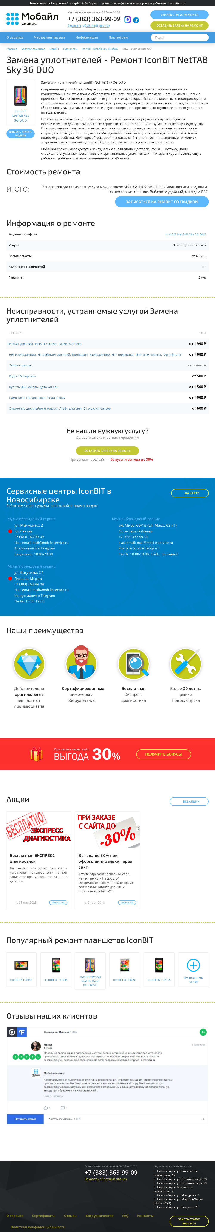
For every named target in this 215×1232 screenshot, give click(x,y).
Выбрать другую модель (20, 133)
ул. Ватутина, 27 (28, 572)
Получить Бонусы (163, 754)
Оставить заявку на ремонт (107, 450)
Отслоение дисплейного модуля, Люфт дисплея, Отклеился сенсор (60, 408)
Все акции (187, 801)
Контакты (145, 1215)
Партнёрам (118, 37)
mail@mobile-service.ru (50, 542)
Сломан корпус (20, 365)
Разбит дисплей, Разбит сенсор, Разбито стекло (45, 344)
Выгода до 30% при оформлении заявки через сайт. (105, 861)
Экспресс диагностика (133, 694)
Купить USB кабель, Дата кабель (33, 387)
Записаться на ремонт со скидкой (162, 201)
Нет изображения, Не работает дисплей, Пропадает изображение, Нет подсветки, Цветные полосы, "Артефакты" (96, 354)
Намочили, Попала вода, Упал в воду (37, 398)
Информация (87, 37)
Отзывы (70, 1215)
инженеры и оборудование (83, 694)
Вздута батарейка (22, 376)
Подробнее (58, 902)
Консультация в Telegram (34, 548)
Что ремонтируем (49, 37)
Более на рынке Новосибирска (185, 694)
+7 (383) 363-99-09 (94, 19)
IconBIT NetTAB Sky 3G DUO (186, 234)
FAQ (125, 1215)
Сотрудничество (100, 1215)
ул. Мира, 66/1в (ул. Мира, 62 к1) (148, 525)
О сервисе (15, 37)
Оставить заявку (180, 25)
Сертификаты (43, 1215)
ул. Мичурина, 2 (28, 525)
